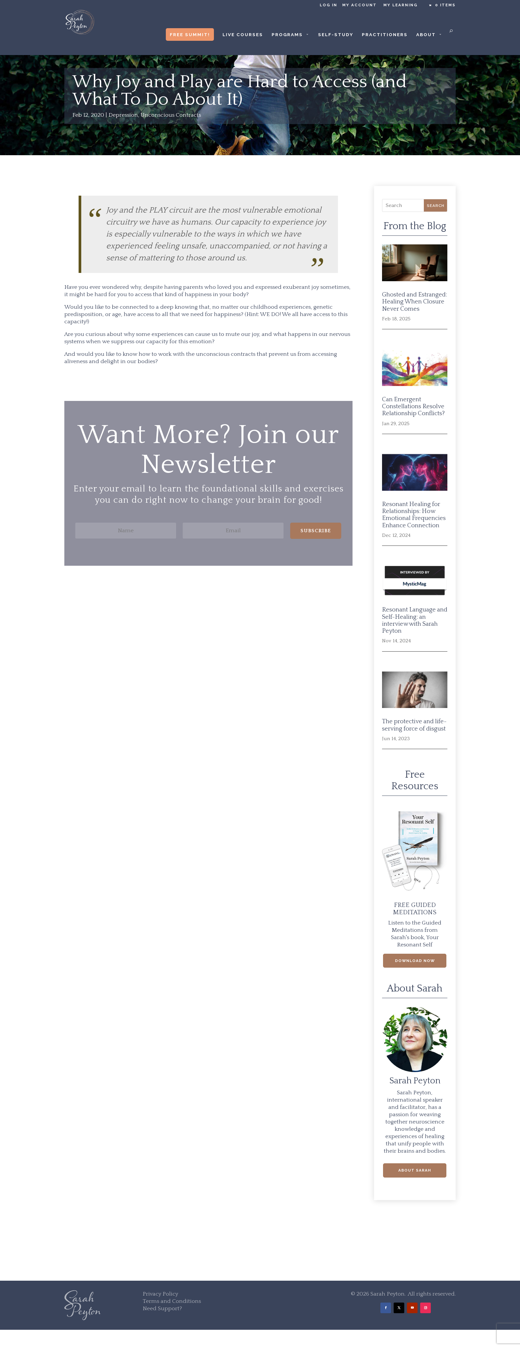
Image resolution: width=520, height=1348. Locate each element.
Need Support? (162, 1308)
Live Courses (243, 34)
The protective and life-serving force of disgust (414, 725)
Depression (123, 115)
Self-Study (335, 34)
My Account (359, 5)
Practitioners (385, 34)
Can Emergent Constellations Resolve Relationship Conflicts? (413, 406)
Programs (287, 34)
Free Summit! (190, 34)
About (426, 34)
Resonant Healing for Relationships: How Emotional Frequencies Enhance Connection (414, 515)
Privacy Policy (160, 1294)
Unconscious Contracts (171, 115)
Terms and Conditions (172, 1301)
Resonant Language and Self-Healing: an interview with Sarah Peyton (414, 620)
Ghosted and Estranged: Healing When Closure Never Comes (414, 301)
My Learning (400, 5)
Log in (328, 5)
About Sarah (414, 1170)
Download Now (415, 960)
